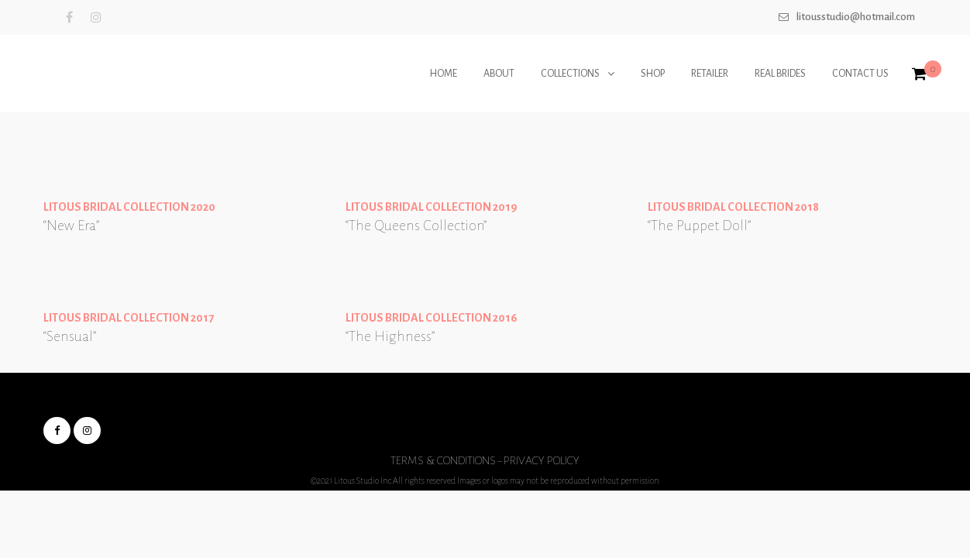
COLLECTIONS (570, 73)
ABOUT (498, 73)
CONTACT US (860, 73)
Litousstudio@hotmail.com (855, 16)
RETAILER (709, 73)
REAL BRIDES (780, 73)
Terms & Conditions (443, 460)
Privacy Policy (542, 460)
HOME (443, 73)
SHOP (653, 73)
